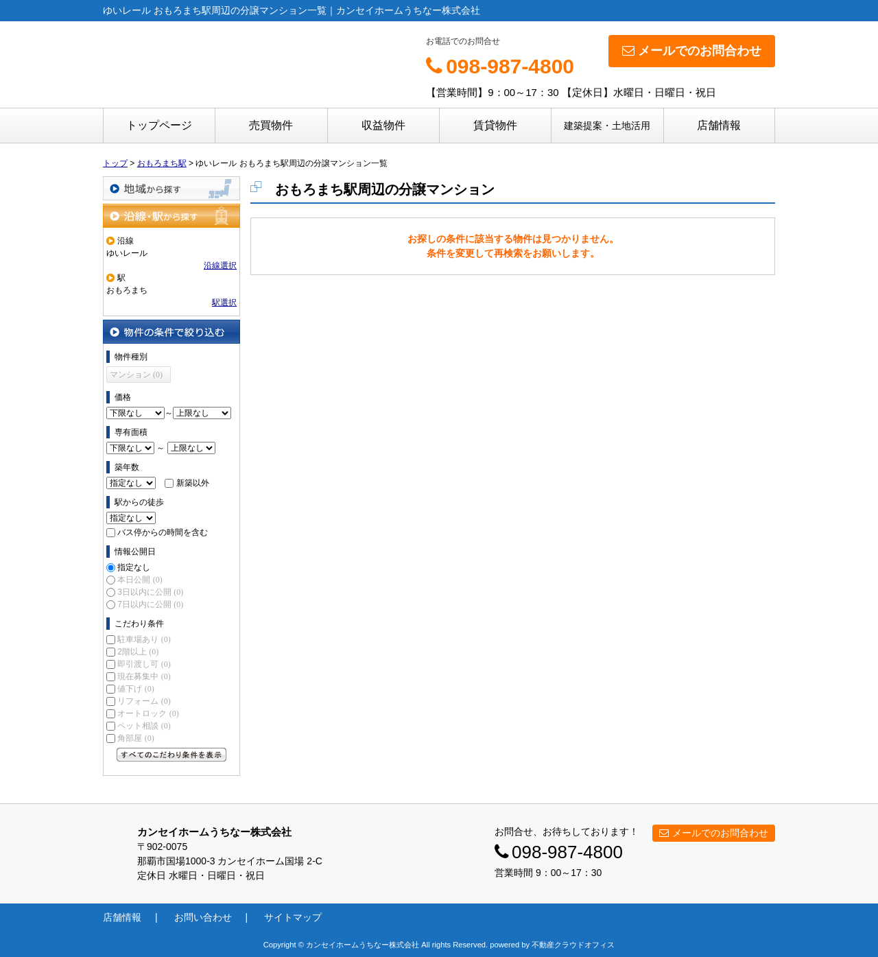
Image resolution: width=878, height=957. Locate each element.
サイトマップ (293, 917)
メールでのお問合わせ (691, 51)
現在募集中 (143, 676)
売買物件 (271, 125)
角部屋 (135, 738)
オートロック (147, 713)
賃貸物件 (495, 125)
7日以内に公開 (150, 604)
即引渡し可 (143, 664)
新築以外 (192, 483)
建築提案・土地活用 (607, 125)
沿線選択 (220, 265)
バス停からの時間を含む (162, 532)
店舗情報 (719, 125)
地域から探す (171, 188)
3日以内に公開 (150, 592)
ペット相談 (143, 726)
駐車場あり (143, 639)
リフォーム (143, 701)
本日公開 (139, 579)
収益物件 (383, 125)
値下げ (135, 689)
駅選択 (224, 302)
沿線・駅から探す (171, 216)
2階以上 (137, 652)
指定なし (133, 567)
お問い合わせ (203, 917)
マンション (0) (136, 374)
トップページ (159, 125)
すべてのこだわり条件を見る (171, 754)
